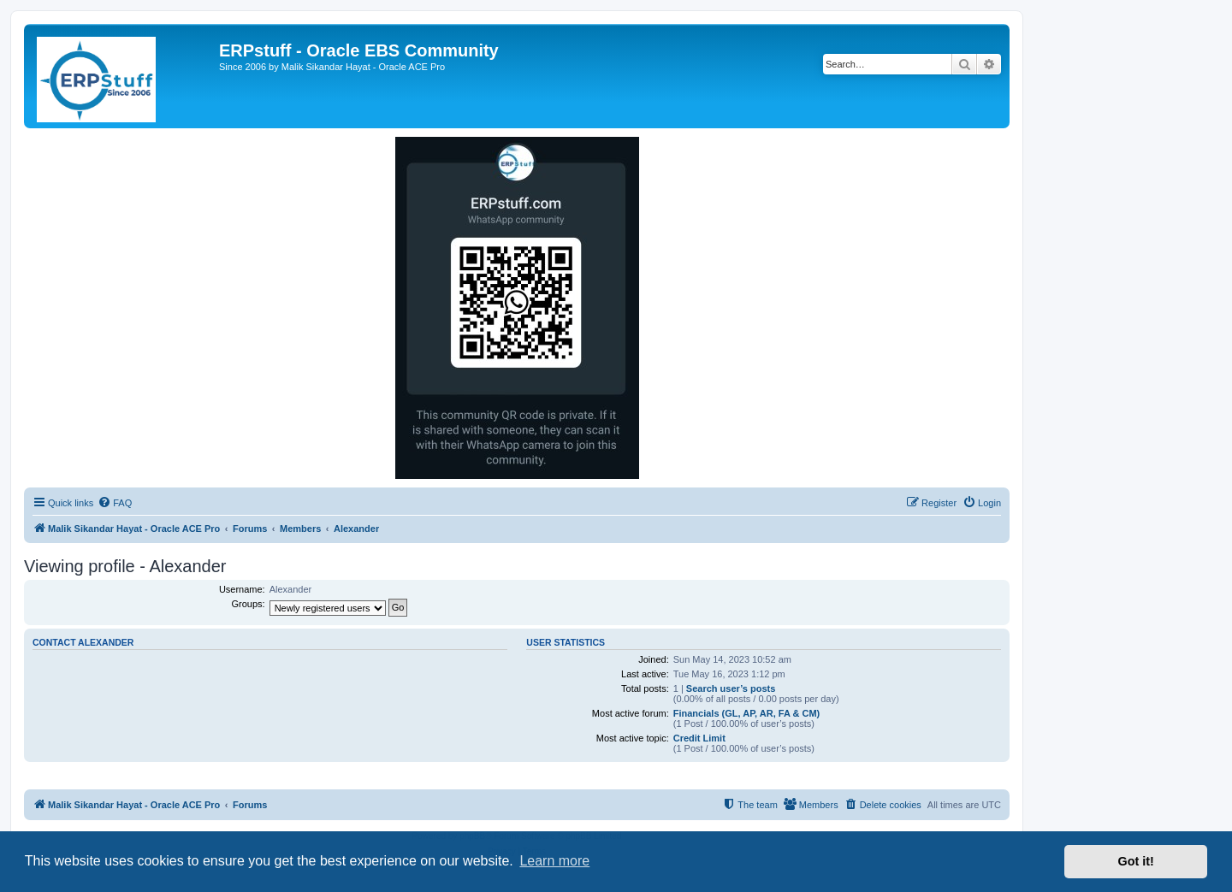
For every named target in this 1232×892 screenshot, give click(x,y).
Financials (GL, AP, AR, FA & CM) (746, 713)
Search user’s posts (731, 688)
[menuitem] (115, 503)
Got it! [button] (1136, 861)
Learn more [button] (554, 861)
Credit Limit (699, 738)
